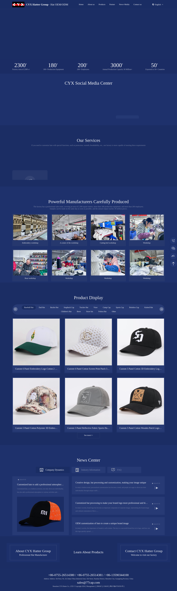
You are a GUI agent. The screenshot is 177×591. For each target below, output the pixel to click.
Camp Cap (107, 407)
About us (91, 4)
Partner (112, 4)
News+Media (124, 4)
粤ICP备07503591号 (117, 586)
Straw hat (89, 411)
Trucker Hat (83, 407)
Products (102, 4)
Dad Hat (42, 407)
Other (114, 411)
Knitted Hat (148, 407)
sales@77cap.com (88, 582)
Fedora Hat (102, 411)
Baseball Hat (28, 407)
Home (81, 4)
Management (90, 586)
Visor (96, 407)
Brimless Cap (134, 407)
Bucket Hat (54, 407)
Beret (79, 411)
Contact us (137, 4)
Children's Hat (66, 411)
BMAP (99, 586)
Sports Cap (120, 407)
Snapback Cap (69, 407)
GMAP (106, 586)
